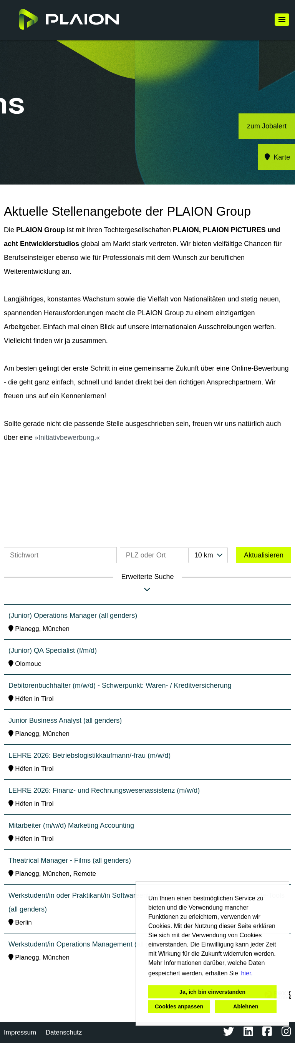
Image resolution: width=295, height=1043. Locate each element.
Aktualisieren (263, 555)
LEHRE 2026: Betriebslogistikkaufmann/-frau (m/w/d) (89, 755)
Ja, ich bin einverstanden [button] (212, 992)
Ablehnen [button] (246, 1006)
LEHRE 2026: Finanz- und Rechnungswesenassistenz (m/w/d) (104, 790)
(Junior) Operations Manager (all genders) (72, 615)
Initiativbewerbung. (67, 437)
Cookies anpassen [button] (179, 1006)
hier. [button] (247, 973)
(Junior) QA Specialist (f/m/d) (52, 650)
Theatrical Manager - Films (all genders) (69, 860)
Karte (276, 157)
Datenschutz (64, 1032)
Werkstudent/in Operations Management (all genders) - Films (102, 944)
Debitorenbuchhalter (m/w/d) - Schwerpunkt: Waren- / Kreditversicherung (120, 685)
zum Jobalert (267, 126)
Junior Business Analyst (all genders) (65, 720)
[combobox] (208, 555)
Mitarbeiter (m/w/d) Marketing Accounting (71, 825)
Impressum (20, 1032)
